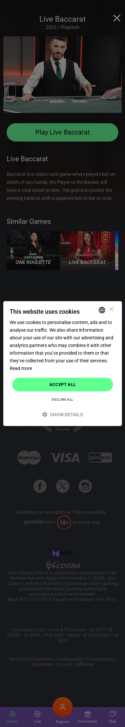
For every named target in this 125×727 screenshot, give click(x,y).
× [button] (111, 309)
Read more (21, 368)
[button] (62, 414)
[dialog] (62, 363)
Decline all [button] (62, 399)
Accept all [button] (62, 384)
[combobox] (102, 310)
